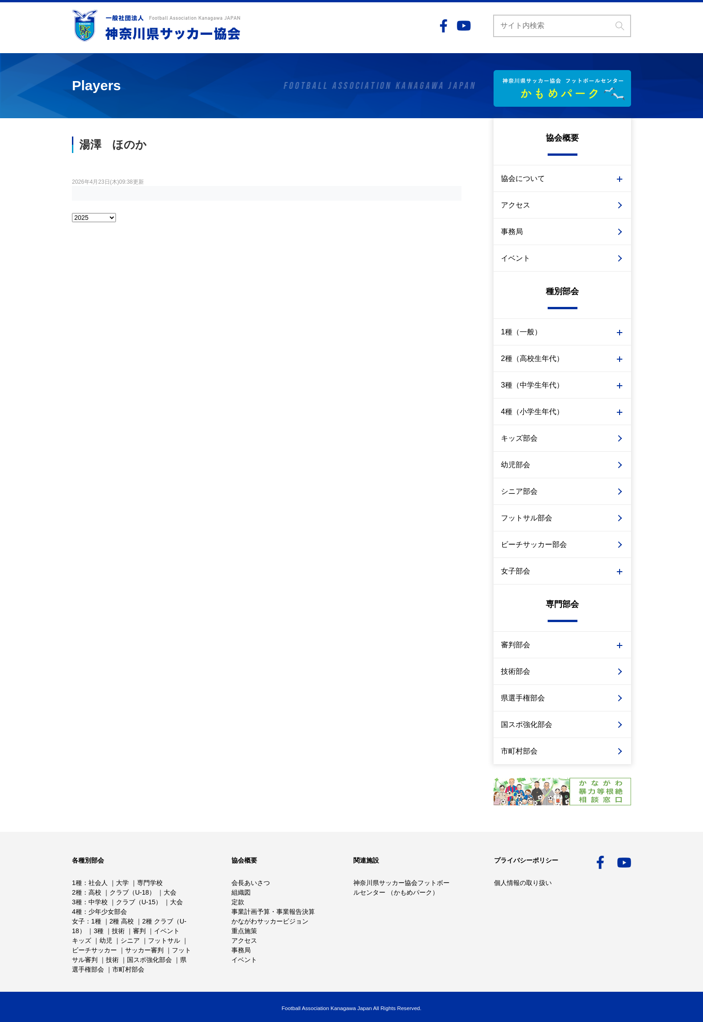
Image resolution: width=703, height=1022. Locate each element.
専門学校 (150, 882)
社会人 (98, 882)
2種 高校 (122, 921)
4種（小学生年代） (532, 411)
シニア (130, 940)
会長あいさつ (250, 882)
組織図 (241, 892)
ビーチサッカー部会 (534, 544)
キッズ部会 (519, 438)
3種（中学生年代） (532, 385)
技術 (118, 931)
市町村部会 (519, 751)
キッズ (81, 940)
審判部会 (515, 645)
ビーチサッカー (94, 950)
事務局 (512, 231)
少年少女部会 (107, 911)
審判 (139, 931)
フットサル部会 (526, 518)
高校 (94, 892)
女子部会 (515, 571)
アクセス (515, 205)
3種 (77, 902)
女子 (78, 921)
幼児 (105, 940)
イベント (515, 258)
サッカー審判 (144, 950)
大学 (122, 882)
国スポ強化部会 (526, 724)
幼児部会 (515, 465)
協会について (523, 178)
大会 (170, 892)
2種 (77, 892)
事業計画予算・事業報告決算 (273, 911)
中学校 (98, 902)
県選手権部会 (523, 698)
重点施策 (244, 931)
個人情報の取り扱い (523, 882)
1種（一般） (521, 332)
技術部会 (515, 671)
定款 (237, 902)
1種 (77, 882)
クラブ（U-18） (132, 892)
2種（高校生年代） (532, 358)
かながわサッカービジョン (269, 921)
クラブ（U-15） (139, 902)
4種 (77, 911)
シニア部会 (519, 491)
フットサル (164, 940)
